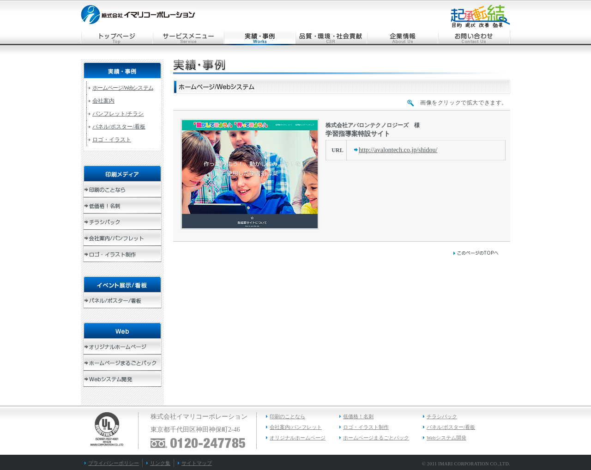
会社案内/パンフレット (296, 427)
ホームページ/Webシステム (122, 88)
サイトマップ (196, 463)
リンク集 (160, 463)
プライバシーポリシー (113, 463)
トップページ (116, 37)
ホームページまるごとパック (376, 437)
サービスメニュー (188, 37)
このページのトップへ (475, 253)
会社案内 (103, 101)
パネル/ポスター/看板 (118, 126)
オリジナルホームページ (298, 437)
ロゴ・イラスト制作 (366, 427)
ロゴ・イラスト (111, 139)
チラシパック (442, 416)
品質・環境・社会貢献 (331, 37)
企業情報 (403, 37)
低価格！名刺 (358, 416)
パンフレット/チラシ (118, 113)
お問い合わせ (474, 37)
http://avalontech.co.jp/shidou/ (398, 149)
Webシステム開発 (446, 437)
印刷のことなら (287, 416)
